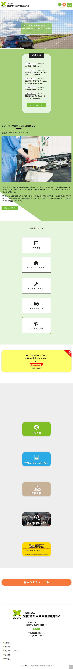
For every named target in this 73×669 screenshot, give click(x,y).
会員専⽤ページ (36, 582)
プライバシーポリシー (12, 651)
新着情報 (7, 643)
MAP (36, 629)
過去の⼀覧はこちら (36, 105)
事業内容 (36, 245)
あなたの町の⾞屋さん (36, 265)
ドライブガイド (36, 306)
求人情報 (7, 659)
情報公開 (7, 655)
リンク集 (7, 647)
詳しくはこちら (9, 208)
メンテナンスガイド (36, 286)
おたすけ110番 (36, 325)
